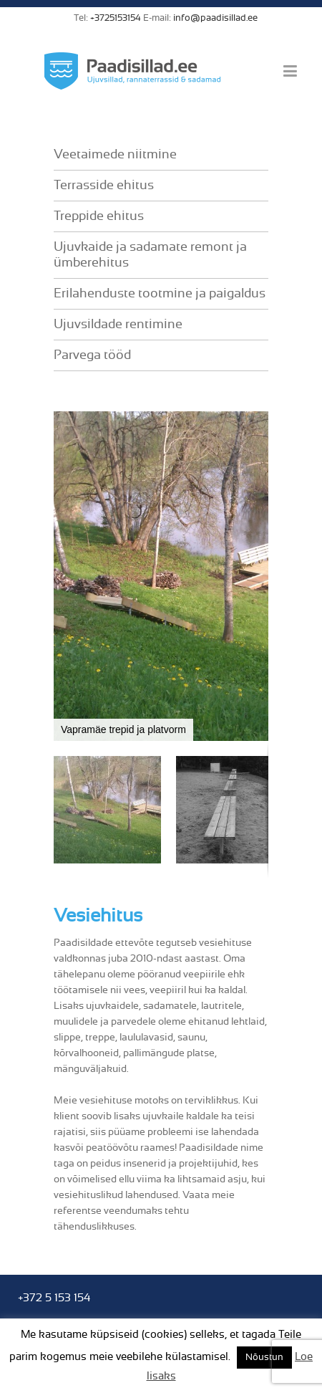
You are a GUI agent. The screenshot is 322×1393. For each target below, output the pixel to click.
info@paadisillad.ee (215, 18)
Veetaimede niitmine (115, 154)
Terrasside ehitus (104, 185)
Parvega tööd (92, 355)
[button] (255, 576)
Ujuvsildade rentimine (118, 324)
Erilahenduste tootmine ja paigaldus (159, 293)
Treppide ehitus (99, 216)
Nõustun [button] (264, 1357)
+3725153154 (115, 18)
